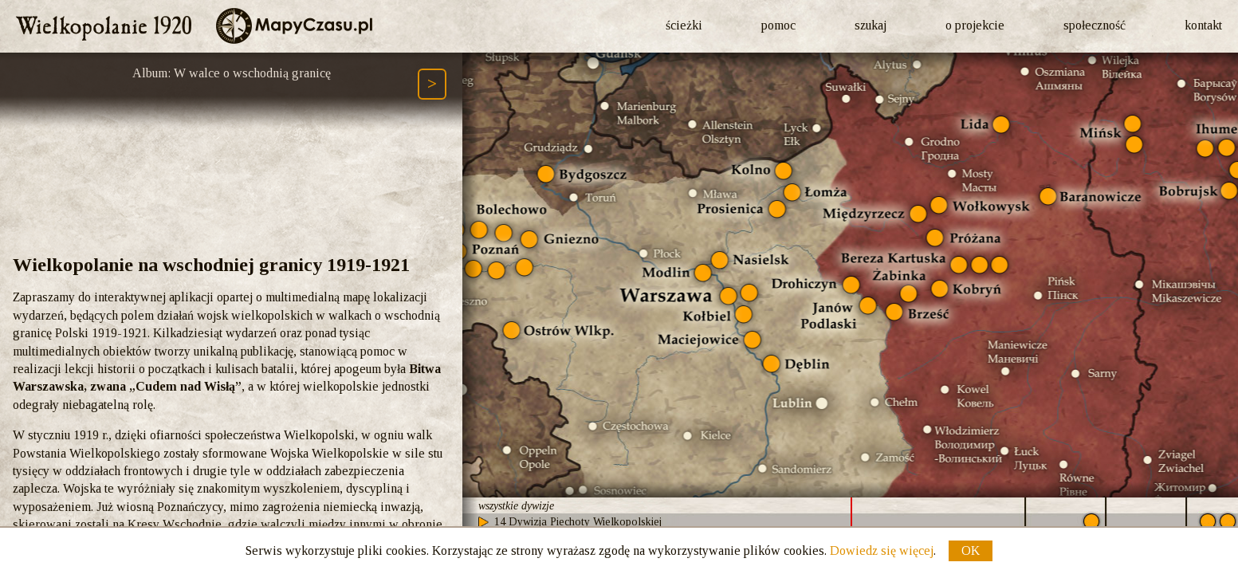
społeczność (1094, 25)
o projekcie (974, 25)
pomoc (778, 25)
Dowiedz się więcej (881, 550)
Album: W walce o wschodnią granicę (231, 73)
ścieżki (684, 25)
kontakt (1203, 25)
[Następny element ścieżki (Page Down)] (432, 84)
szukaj (870, 25)
